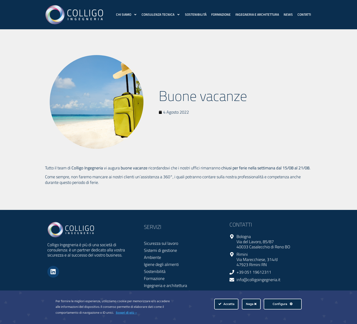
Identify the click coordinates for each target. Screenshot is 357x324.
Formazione (221, 14)
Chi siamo (126, 15)
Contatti (304, 14)
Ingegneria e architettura (257, 14)
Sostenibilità (196, 14)
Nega (251, 304)
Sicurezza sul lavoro (161, 243)
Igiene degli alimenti (161, 264)
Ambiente (152, 257)
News (288, 14)
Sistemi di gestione (160, 250)
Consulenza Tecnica (161, 15)
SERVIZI (152, 227)
